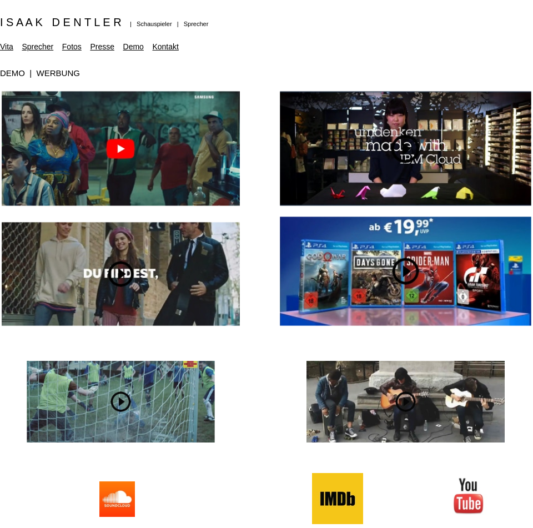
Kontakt (165, 46)
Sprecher (37, 46)
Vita (6, 46)
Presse (102, 46)
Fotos (72, 46)
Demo (133, 46)
